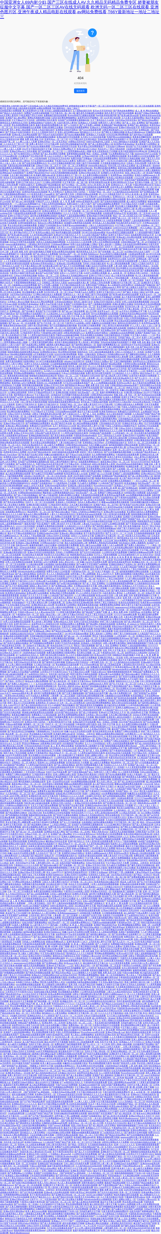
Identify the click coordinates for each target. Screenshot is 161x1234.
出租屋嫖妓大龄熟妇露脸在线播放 (39, 137)
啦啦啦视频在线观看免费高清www (124, 340)
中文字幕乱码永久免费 (79, 672)
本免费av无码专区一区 (103, 230)
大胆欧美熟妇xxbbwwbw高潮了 (124, 385)
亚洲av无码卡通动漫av (13, 1211)
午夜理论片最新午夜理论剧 (22, 273)
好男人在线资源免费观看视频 (135, 302)
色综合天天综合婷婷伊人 (31, 371)
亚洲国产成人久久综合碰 (100, 473)
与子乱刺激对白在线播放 (42, 161)
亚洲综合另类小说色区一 (76, 192)
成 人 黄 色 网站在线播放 (146, 110)
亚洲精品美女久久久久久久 (104, 280)
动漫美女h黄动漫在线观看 (17, 263)
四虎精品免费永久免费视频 (72, 624)
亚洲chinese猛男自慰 (86, 676)
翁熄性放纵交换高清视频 (45, 500)
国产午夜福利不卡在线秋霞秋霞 (19, 208)
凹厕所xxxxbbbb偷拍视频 (121, 290)
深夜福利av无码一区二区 (49, 170)
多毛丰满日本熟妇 (82, 987)
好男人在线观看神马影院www (55, 280)
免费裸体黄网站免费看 (127, 421)
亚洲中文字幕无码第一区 (11, 416)
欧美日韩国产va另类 (13, 397)
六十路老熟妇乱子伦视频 (64, 483)
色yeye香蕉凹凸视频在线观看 (81, 115)
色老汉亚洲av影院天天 (122, 378)
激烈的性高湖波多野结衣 (41, 399)
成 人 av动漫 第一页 (117, 273)
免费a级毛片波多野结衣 (88, 180)
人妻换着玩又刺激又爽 (34, 1213)
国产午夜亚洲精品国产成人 (120, 686)
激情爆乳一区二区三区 (33, 724)
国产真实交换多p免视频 (61, 435)
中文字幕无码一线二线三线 (62, 113)
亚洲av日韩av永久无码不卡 (141, 1116)
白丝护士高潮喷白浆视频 (95, 273)
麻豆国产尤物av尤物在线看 (147, 113)
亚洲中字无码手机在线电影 (67, 643)
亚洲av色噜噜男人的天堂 (111, 180)
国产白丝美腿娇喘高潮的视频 (63, 325)
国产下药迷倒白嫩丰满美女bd (66, 356)
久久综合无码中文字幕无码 (73, 707)
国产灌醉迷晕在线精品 (135, 354)
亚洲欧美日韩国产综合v (81, 1171)
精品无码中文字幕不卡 (43, 256)
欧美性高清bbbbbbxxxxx (18, 626)
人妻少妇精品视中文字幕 (69, 442)
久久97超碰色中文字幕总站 (52, 1204)
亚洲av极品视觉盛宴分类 (14, 552)
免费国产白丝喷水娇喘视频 (36, 113)
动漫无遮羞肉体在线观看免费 (95, 187)
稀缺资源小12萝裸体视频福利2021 (58, 492)
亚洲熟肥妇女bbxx (64, 168)
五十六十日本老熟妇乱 (95, 743)
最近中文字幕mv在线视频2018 (21, 533)
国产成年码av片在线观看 (141, 134)
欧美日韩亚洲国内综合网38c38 (132, 151)
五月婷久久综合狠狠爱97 (116, 1147)
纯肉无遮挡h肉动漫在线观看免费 (24, 390)
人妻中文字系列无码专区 (16, 736)
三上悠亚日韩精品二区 (104, 688)
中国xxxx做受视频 (90, 421)
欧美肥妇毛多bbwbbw (124, 144)
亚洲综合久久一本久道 (121, 185)
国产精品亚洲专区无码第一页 (114, 610)
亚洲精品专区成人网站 (132, 423)
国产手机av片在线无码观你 (17, 132)
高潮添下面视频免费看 (57, 717)
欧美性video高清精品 (40, 180)
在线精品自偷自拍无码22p (22, 633)
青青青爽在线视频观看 (32, 385)
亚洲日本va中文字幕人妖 (11, 306)
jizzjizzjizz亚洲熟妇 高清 (126, 1171)
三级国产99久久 (58, 481)
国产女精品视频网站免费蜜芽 (106, 204)
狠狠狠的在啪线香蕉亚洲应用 (42, 375)
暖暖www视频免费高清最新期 (115, 502)
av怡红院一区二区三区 (60, 860)
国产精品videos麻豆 (60, 512)
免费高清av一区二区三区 (135, 937)
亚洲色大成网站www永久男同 (107, 287)
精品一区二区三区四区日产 (65, 507)
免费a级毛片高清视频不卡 (48, 208)
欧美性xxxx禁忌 (124, 383)
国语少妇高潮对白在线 (92, 368)
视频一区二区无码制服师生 (112, 975)
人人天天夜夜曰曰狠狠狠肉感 (16, 261)
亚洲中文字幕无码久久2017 (28, 182)
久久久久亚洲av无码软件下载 (25, 366)
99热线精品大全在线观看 (102, 299)
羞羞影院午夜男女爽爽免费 (93, 457)
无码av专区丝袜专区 (71, 187)
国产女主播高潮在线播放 (23, 667)
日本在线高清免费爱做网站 (76, 127)
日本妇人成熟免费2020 (73, 550)
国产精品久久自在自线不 (11, 113)
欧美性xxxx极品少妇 (45, 232)
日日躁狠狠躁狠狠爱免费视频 (63, 364)
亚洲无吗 (156, 146)
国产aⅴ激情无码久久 (126, 330)
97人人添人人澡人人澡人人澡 (143, 325)
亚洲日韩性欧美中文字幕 (59, 722)
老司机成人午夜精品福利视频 (40, 387)
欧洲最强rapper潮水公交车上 (91, 736)
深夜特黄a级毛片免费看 (92, 1182)
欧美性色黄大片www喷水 (43, 194)
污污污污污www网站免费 (125, 614)
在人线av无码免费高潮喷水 (86, 1149)
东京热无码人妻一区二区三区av (75, 208)
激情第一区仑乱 (124, 576)
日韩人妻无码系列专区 (80, 280)
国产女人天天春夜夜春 (70, 822)
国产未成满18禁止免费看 (33, 344)
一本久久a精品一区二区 (149, 228)
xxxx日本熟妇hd (151, 1075)
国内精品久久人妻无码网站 (43, 913)
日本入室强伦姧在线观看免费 (123, 261)
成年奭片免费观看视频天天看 (47, 693)
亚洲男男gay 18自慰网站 (121, 175)
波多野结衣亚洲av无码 (143, 576)
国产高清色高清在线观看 (125, 698)
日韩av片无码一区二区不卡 (48, 165)
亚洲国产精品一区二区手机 (105, 505)
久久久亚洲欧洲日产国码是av (117, 824)
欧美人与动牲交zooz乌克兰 (34, 1149)
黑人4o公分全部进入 (53, 156)
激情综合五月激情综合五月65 (13, 123)
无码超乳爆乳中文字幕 (73, 791)
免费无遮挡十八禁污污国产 (79, 204)
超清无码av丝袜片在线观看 (120, 507)
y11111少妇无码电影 (25, 526)
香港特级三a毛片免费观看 (24, 383)
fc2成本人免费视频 (85, 220)
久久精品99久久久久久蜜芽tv (59, 313)
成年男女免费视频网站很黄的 (43, 216)
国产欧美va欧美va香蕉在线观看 (117, 170)
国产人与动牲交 (71, 125)
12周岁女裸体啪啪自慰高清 (61, 767)
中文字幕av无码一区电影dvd (47, 395)
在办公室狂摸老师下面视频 (118, 414)
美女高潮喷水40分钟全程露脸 (110, 306)
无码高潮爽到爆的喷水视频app (144, 502)
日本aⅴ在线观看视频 (36, 617)
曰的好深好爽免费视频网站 (63, 118)
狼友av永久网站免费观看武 (50, 223)
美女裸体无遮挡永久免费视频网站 (90, 177)
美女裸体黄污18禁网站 (145, 144)
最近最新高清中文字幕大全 (26, 779)
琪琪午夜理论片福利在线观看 (83, 674)
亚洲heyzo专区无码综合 (77, 662)
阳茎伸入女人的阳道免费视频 (108, 220)
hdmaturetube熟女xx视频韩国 (59, 330)
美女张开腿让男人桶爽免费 (17, 822)
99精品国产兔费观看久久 (144, 672)
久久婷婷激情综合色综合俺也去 (100, 1001)
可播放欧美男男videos (134, 1197)
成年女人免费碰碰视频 (52, 418)
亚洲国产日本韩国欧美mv (49, 225)
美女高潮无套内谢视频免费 (43, 261)
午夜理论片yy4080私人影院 (77, 323)
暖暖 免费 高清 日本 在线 (97, 385)
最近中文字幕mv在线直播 (47, 521)
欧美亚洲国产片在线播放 (43, 228)
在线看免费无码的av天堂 (114, 213)
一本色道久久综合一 (138, 278)
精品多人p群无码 (82, 313)
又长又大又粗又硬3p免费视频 (44, 805)
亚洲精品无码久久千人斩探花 (51, 239)
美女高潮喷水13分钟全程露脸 (141, 156)
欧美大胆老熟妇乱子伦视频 (104, 151)
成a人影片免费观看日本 (43, 380)
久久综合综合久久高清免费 (78, 239)
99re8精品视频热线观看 (21, 354)
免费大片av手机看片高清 (50, 304)
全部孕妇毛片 (150, 1120)
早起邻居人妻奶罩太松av (69, 686)
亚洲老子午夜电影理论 (43, 259)
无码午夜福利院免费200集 (74, 170)
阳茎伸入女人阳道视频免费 (49, 383)
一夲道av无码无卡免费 (64, 870)
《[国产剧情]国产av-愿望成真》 (14, 1066)
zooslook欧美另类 (43, 877)
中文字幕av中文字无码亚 (23, 120)
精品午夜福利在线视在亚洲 (138, 1032)
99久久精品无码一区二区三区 (42, 430)
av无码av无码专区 (63, 387)
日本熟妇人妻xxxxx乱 (94, 939)
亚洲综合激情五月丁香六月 (68, 175)
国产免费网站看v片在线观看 (44, 760)
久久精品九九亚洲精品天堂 (58, 688)
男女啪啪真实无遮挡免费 (67, 664)
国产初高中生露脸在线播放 (15, 643)
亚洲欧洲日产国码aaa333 (23, 550)
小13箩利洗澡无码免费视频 (114, 552)
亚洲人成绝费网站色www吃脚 (60, 459)
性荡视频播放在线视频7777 (49, 550)
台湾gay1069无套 (90, 156)
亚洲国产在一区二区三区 (105, 371)
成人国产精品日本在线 (36, 220)
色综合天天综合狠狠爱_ (14, 177)
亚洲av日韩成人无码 (100, 590)
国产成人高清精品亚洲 (143, 581)
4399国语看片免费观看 (10, 110)
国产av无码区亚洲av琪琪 (43, 466)
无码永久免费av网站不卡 (64, 149)
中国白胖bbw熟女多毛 (143, 185)
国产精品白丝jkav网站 (148, 120)
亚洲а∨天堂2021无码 (54, 385)
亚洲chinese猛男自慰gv (56, 485)
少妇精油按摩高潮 (134, 149)
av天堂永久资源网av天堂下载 (133, 311)
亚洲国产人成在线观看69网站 (71, 216)
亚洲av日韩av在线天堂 (129, 127)
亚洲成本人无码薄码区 (28, 187)
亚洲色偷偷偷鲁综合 (27, 223)
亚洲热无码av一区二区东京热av (52, 141)
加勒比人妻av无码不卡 (39, 586)
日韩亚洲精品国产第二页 (23, 218)
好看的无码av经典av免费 (124, 619)
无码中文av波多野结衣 (69, 447)
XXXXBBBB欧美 (29, 538)
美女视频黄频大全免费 (103, 206)
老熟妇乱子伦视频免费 (64, 399)
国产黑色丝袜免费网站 (123, 110)
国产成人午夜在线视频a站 (26, 495)
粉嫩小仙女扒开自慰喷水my (52, 497)
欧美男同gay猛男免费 (115, 495)
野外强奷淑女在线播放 (140, 1020)
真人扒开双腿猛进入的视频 (107, 297)
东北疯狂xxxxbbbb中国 (89, 1085)
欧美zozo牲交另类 (104, 595)
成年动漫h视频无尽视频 (40, 251)
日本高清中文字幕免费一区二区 (83, 1046)
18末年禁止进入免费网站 (121, 187)
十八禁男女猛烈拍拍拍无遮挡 (41, 335)
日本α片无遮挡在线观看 (133, 256)
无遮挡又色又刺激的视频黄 (57, 318)
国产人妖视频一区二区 (123, 469)
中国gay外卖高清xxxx (61, 230)
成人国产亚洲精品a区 (128, 488)
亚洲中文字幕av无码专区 (75, 237)
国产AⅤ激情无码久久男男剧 (26, 154)
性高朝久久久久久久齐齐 (115, 765)
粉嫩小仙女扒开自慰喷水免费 (99, 266)
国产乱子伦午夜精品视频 (16, 586)
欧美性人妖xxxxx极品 (30, 328)
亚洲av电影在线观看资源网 (37, 397)
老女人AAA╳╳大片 (15, 490)
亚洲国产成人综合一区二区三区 (142, 765)
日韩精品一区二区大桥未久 (24, 762)
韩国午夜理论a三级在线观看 (83, 1192)
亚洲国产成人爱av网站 (15, 118)
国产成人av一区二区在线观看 (133, 211)
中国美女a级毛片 (27, 185)
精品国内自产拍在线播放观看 (69, 259)
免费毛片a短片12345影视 (118, 189)
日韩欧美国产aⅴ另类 (144, 831)
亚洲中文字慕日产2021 (18, 216)
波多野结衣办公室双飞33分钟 (121, 259)
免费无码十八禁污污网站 (109, 123)
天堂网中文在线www (97, 872)
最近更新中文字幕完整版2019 (55, 817)
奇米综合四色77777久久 (87, 617)
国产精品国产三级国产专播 (94, 612)
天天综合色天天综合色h (59, 158)
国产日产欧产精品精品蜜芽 (32, 1101)
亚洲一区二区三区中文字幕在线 (127, 449)
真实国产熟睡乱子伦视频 (50, 951)
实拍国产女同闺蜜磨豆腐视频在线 (73, 120)
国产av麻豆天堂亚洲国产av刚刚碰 (47, 473)
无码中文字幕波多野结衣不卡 (41, 392)
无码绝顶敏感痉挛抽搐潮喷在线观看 (104, 256)
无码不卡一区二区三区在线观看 (14, 180)
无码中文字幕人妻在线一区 (130, 309)
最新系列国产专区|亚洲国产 (44, 196)
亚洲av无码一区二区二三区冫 (80, 1023)
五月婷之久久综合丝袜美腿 (93, 137)
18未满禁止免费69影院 (89, 364)
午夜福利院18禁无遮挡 (51, 333)
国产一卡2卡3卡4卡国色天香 (114, 161)
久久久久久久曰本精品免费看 (77, 949)
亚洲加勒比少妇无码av (101, 359)
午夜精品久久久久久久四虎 (71, 796)
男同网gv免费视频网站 (24, 373)
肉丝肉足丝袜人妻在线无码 (25, 726)
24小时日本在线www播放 (93, 232)
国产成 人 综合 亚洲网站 (133, 123)
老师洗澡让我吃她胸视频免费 (131, 168)
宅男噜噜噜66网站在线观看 (16, 1194)
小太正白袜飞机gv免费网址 (146, 177)
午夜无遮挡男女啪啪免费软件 (67, 340)
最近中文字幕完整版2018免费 (132, 660)
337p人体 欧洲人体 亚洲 (98, 185)
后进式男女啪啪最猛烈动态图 (73, 144)
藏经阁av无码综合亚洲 (50, 187)
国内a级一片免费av (40, 626)
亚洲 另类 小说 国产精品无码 (59, 268)
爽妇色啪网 (50, 583)
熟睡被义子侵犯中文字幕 (145, 686)
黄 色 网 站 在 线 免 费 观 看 (119, 557)
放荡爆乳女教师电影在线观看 (77, 223)
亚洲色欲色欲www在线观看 (34, 192)
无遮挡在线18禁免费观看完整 (21, 165)
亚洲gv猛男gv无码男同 (96, 316)
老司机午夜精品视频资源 (65, 342)
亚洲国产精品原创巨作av (37, 172)
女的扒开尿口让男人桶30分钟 (79, 576)
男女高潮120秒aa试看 (139, 139)
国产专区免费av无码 (105, 330)
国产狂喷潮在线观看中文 (139, 368)
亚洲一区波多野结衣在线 (58, 781)
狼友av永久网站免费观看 (41, 302)
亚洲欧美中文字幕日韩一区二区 (125, 282)
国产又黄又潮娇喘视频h (14, 206)
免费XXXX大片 (94, 170)
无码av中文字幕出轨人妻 (37, 645)
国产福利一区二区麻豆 (140, 638)
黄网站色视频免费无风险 (38, 118)
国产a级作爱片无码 (65, 194)
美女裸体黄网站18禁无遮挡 (98, 469)
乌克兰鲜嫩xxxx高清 (98, 445)
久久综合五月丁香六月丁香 (15, 144)
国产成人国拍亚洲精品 (25, 574)
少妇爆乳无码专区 (93, 796)
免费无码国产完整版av (81, 158)
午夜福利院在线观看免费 (24, 213)
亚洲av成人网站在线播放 (16, 426)
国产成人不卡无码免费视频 (71, 266)
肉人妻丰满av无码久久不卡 (22, 232)
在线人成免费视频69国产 (11, 523)
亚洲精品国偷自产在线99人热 (42, 123)
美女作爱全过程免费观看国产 (91, 146)
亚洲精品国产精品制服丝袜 (113, 125)
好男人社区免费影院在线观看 (112, 156)
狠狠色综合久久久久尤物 (110, 430)
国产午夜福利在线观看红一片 (128, 497)
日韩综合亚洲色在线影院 (126, 230)
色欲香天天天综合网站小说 (60, 177)
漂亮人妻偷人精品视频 (20, 130)
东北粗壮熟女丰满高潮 (32, 555)
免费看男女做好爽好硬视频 (87, 459)
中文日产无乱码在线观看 (11, 230)
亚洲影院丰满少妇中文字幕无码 (43, 796)
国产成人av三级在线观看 (23, 201)
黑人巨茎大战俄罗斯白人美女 (107, 598)
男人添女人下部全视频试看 (115, 278)
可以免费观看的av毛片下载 (120, 154)
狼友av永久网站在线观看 (142, 189)
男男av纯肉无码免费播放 (45, 247)
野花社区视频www (30, 743)
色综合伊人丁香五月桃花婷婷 (111, 149)
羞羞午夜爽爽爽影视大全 (82, 297)
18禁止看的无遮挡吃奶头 (109, 586)
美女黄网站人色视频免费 (65, 1056)
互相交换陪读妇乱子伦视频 (116, 335)
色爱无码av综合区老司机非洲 (125, 270)
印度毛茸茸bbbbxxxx (77, 1097)
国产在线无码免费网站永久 (34, 163)
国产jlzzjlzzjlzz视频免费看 (38, 146)
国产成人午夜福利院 (48, 495)
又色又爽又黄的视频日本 (21, 175)
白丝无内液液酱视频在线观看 (63, 172)
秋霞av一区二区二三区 (48, 275)
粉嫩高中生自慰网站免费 (14, 638)
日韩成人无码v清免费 (136, 163)
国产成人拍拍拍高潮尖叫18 (34, 705)
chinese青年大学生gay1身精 (35, 1039)
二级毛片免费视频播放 (119, 858)
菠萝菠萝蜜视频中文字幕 (144, 595)
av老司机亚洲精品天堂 (62, 1206)
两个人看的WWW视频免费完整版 (67, 903)
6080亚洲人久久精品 (143, 507)
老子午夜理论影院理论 (93, 533)
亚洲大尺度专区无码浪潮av (119, 457)
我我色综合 (82, 352)
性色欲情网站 (100, 629)
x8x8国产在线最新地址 (41, 483)
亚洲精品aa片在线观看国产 (12, 172)
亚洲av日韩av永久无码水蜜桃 (23, 151)
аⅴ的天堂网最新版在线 (23, 877)
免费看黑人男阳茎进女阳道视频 (56, 287)
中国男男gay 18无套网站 (140, 612)
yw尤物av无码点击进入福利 (137, 251)
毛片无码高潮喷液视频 (15, 567)
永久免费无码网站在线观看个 (95, 175)
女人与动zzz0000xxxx (15, 894)
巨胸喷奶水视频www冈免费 (140, 552)
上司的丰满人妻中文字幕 (51, 237)
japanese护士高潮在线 (58, 428)
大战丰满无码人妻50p (67, 123)
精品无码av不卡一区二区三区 (57, 347)
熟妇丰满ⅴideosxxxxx (128, 1118)
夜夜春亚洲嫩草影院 (141, 137)
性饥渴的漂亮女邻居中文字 (128, 223)
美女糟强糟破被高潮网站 (129, 925)
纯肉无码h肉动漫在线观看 (50, 538)
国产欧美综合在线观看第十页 (31, 509)
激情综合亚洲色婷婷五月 (129, 323)
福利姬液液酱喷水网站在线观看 (110, 199)
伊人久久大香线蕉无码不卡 (44, 132)
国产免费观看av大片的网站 (20, 1173)
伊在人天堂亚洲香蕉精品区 (56, 738)
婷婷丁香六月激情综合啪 (128, 528)
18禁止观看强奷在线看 (82, 629)
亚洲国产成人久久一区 (120, 218)
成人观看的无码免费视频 (31, 578)
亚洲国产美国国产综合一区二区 (26, 418)
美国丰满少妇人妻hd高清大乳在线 (35, 1151)
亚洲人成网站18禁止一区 (96, 755)
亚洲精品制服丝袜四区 (39, 435)
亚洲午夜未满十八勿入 (76, 941)
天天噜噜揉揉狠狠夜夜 (144, 533)
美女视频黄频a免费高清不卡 (103, 538)
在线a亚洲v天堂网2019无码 (37, 230)
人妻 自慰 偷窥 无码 (19, 251)
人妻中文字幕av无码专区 (72, 614)
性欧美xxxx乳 (22, 545)
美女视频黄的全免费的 (13, 249)
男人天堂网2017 (55, 192)
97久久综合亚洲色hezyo (132, 509)
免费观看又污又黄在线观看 (48, 316)
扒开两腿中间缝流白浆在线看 (75, 395)
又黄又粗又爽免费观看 (134, 617)
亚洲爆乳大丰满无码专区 (112, 172)
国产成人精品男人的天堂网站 (114, 375)
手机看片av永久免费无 (65, 161)
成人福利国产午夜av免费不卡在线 (53, 660)
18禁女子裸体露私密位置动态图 (46, 414)
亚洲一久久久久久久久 (124, 1144)
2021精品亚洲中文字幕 (131, 409)
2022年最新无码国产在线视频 (87, 476)
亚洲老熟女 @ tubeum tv (127, 624)
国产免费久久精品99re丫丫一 (137, 545)
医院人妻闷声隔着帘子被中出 (63, 461)
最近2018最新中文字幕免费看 (77, 1030)
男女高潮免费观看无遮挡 (23, 125)
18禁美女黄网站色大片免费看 (136, 1011)
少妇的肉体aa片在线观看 (127, 531)
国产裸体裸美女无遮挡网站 (134, 777)
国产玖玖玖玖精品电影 (90, 552)
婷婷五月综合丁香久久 (136, 387)
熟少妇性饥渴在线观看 (76, 1104)
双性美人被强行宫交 (83, 302)
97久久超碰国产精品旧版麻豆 (98, 228)
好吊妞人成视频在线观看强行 (58, 110)
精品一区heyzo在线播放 (79, 531)
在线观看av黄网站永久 (15, 512)
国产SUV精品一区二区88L (74, 185)
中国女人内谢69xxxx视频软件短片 (71, 256)
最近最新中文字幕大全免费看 (128, 299)
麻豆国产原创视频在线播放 (36, 199)
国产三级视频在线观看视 (99, 304)
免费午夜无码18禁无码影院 (98, 373)
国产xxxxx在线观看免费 (90, 130)
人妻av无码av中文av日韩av (147, 872)
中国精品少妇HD (110, 471)
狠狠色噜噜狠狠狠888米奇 (119, 672)
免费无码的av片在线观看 (81, 371)
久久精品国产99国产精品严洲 (146, 414)
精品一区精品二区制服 (96, 154)
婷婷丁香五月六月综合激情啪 (20, 703)
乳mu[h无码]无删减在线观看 (28, 287)
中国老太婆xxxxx (25, 612)
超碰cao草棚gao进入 (81, 848)
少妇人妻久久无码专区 (106, 337)
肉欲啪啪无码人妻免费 (117, 356)
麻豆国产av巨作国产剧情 (47, 273)
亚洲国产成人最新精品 (137, 125)
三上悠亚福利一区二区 (122, 433)
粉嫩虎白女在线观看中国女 (104, 323)
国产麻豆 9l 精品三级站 (133, 292)
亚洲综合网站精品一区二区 (70, 547)
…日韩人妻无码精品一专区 (38, 903)
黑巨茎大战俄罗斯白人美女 (129, 808)
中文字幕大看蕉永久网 (30, 266)
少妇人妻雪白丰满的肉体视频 (115, 325)
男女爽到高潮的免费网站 (105, 168)
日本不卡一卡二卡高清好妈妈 (33, 158)
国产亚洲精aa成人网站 (61, 586)
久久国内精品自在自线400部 (125, 192)
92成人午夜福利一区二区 (106, 571)
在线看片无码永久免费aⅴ (97, 361)
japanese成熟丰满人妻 (78, 282)
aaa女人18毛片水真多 (33, 485)
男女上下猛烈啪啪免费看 (90, 213)
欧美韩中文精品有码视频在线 (68, 729)
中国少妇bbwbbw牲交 (108, 676)
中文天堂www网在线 (83, 607)
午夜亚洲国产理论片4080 (30, 115)
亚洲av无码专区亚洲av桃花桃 (79, 602)
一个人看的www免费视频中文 (26, 204)
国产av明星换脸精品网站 (114, 796)
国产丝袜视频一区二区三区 (50, 151)
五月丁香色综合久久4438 (102, 120)
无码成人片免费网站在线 (23, 316)
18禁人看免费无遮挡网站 (139, 161)
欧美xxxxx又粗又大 (138, 540)
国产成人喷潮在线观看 (83, 516)
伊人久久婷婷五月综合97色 (24, 540)
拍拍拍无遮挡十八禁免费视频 (84, 817)
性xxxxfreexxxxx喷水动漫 (92, 1032)
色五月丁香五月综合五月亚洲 (98, 614)
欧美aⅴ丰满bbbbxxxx (135, 132)
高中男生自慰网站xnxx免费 (12, 220)
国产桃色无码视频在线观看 (37, 972)
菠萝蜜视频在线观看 (76, 154)
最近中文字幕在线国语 (103, 1171)
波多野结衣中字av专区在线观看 (135, 344)
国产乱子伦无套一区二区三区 (50, 323)
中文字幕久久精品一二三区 (127, 225)
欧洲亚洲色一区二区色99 (138, 213)
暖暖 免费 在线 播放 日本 (31, 139)
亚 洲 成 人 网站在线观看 (81, 925)
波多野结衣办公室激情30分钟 (54, 359)
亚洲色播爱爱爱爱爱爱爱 (21, 440)
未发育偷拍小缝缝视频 (56, 349)
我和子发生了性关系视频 (14, 753)
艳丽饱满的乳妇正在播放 (148, 521)
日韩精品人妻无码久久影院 (54, 282)
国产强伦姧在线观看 (56, 590)
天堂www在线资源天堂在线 (63, 146)
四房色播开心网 (74, 328)
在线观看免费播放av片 (88, 461)
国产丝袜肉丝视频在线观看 (112, 201)
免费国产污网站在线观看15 (110, 492)
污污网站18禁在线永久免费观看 (47, 294)
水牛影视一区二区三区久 (73, 588)
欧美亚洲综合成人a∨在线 (75, 473)
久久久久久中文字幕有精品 (110, 1013)
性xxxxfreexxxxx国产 (103, 485)
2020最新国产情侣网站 (140, 610)
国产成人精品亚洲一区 (83, 407)
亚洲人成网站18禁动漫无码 (28, 321)
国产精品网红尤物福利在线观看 (100, 624)
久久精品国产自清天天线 (89, 915)
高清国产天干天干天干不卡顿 (77, 218)
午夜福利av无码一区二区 (83, 306)
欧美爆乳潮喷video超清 (44, 175)
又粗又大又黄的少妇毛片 (142, 263)
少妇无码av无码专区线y (126, 120)
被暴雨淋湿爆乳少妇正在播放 (42, 545)
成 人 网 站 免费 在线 (118, 612)
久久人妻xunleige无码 (44, 612)
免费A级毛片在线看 (112, 1166)
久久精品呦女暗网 (34, 564)
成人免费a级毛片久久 (150, 1194)
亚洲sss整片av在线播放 (115, 512)
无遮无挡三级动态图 (9, 333)
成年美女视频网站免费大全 (34, 827)
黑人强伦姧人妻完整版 (88, 342)
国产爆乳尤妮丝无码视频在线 (124, 590)
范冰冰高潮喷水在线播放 (91, 335)
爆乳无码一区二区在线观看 (24, 270)
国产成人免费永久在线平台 (134, 287)
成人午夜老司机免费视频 (122, 275)
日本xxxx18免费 (7, 268)
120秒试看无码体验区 (114, 960)
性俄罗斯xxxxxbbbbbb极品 (119, 137)
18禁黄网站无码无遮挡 (46, 120)
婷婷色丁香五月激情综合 (91, 452)
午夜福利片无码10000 (90, 375)
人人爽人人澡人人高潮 (26, 141)
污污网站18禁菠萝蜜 (51, 182)
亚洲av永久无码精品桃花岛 (70, 196)
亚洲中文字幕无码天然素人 (142, 588)
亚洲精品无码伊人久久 (59, 297)
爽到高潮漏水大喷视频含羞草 (112, 399)
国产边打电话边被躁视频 (29, 1018)
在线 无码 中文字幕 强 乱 (47, 189)
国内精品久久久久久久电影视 (47, 299)
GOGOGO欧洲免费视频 (117, 134)
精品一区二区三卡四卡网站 (28, 1013)
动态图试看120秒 (50, 266)
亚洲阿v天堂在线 (108, 421)
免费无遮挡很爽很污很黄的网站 (26, 280)
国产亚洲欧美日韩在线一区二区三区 (57, 390)
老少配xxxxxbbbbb (144, 208)
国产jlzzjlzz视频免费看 (74, 134)
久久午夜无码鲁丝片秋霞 (70, 1139)
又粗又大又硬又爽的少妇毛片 (34, 297)
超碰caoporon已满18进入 (38, 206)
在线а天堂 (150, 593)
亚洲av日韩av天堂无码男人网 (141, 399)
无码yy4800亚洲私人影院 (21, 500)
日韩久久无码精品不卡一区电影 (129, 352)
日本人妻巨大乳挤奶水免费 (76, 1163)
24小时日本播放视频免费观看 (49, 361)
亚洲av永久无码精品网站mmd (103, 127)
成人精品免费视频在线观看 (85, 423)
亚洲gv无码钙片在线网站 (133, 435)
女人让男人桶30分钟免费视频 (59, 607)
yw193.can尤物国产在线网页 (35, 906)
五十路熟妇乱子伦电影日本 (48, 528)
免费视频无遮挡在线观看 (55, 115)
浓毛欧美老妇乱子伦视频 (28, 409)
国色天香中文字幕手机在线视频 (118, 113)
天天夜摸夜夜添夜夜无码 (14, 989)
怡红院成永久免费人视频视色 (146, 170)
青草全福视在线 (112, 815)
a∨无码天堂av (130, 130)
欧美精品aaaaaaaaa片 (68, 913)
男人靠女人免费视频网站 (82, 1034)
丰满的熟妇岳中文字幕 (36, 177)
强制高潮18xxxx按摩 (90, 380)
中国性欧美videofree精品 (85, 435)
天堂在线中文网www (115, 146)
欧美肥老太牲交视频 (129, 949)
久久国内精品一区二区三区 (94, 438)
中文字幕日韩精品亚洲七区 (72, 285)
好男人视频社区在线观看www (115, 1020)
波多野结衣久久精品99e (120, 402)
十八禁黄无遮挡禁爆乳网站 (40, 342)
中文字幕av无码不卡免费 (132, 204)
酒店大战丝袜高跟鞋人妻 (14, 387)
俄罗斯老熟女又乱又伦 (86, 251)
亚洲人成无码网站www (68, 132)
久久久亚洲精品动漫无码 (140, 903)
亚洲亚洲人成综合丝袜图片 (80, 485)
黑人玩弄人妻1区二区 (83, 598)
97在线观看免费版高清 (20, 569)
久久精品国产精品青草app (144, 452)
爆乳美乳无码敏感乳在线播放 (89, 113)
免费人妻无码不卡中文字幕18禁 (44, 144)
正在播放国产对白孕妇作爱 (30, 156)
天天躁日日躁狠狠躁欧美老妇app (87, 278)
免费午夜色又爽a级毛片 (18, 399)
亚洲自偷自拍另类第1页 (29, 359)
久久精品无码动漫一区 (145, 196)
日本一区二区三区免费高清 (74, 165)
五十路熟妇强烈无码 (82, 110)
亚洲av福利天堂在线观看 (68, 137)
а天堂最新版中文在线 (43, 354)
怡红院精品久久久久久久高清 (36, 557)
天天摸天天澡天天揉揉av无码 (89, 247)
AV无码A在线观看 (81, 249)
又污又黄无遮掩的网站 (39, 481)
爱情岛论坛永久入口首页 (23, 769)
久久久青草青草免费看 (135, 767)
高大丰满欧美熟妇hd (143, 290)
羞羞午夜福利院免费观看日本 (49, 125)
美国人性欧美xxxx (99, 831)
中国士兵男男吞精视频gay (53, 204)
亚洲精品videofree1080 (47, 533)
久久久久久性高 (70, 213)
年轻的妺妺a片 (18, 602)
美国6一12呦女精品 (87, 354)
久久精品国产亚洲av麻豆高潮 (53, 366)
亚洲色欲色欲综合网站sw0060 (17, 228)
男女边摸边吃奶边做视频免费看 (22, 225)
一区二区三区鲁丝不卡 (97, 581)
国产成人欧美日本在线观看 (12, 428)
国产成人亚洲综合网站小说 (100, 144)
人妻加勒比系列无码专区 (38, 244)
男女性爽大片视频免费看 (126, 206)
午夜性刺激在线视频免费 (100, 679)
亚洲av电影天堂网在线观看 (99, 216)
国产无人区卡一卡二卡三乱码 (81, 309)
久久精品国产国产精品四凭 (110, 483)
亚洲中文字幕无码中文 (26, 404)
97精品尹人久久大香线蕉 (47, 201)
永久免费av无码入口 (33, 1180)
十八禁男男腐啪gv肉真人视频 (77, 151)
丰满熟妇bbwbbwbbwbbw (29, 492)
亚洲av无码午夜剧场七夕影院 (107, 302)
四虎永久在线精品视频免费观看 (50, 242)
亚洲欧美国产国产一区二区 (28, 817)
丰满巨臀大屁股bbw (133, 392)
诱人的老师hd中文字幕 (33, 110)
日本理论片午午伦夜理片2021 (53, 672)
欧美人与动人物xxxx (34, 249)
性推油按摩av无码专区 (137, 860)
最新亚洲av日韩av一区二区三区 (115, 461)
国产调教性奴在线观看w (100, 449)
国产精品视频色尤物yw (16, 812)
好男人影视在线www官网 (106, 812)
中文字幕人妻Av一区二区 (139, 736)
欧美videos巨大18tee (86, 149)
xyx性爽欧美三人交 (12, 459)
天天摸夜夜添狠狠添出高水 (112, 163)
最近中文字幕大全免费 (102, 321)
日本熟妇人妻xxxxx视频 (18, 302)
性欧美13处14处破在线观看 (37, 803)
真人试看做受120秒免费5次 (120, 285)
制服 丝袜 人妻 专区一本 (21, 256)
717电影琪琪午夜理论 (30, 333)
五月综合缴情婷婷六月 (51, 409)
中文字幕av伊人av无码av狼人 (98, 196)
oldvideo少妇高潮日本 (74, 361)
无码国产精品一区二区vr (100, 192)
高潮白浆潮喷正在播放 (52, 127)
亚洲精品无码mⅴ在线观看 (34, 459)
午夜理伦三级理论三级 (123, 208)
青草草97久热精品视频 (129, 158)
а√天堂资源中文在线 (82, 206)
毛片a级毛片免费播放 (77, 481)
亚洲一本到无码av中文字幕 (22, 863)
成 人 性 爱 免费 (67, 201)
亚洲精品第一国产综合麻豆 (22, 311)
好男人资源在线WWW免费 (89, 710)
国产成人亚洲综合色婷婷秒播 (58, 249)
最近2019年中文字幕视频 (21, 1001)
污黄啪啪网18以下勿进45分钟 (106, 509)
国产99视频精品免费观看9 (37, 423)
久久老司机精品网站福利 (41, 235)
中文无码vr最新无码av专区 (19, 449)
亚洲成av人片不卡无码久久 (36, 306)
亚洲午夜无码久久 (22, 624)
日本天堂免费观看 (15, 421)
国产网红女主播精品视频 (112, 132)
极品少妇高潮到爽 (100, 218)
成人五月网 (91, 311)
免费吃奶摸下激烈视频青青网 (67, 1044)
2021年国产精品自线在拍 (148, 330)
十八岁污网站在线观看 (134, 578)
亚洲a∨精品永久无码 (150, 473)
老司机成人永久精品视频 (103, 223)
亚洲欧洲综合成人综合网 (42, 605)
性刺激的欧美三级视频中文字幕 (76, 528)
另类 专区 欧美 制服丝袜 (129, 526)
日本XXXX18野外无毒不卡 (17, 896)
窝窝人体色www (23, 939)
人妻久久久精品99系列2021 (101, 225)
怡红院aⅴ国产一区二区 (69, 254)
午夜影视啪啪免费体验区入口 (16, 194)
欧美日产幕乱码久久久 (40, 1197)
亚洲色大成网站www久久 (127, 707)
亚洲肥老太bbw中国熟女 (66, 130)
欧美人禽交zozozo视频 (90, 545)
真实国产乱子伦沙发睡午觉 (138, 146)
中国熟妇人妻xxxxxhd (40, 516)
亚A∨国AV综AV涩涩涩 (137, 199)
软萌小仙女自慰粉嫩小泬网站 (83, 244)
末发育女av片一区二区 (61, 206)
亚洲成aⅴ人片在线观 (87, 123)
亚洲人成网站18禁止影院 (140, 356)
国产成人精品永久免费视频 (45, 254)
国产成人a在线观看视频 (38, 894)
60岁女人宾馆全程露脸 (88, 466)
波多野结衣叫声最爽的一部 (89, 118)
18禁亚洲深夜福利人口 (112, 130)
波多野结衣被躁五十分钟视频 (68, 851)
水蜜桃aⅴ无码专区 (76, 141)
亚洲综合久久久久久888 (11, 514)
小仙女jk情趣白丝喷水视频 (58, 1132)
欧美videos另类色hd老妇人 (106, 211)
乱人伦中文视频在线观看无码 (61, 163)
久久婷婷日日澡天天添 (111, 380)
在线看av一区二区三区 (22, 1008)
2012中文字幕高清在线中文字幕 (37, 149)
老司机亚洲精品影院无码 (23, 588)
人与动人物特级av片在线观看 (124, 141)
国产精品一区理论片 (150, 340)
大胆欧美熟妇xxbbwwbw (101, 395)
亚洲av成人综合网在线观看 (24, 134)
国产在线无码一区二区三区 (58, 1202)
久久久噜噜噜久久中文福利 (125, 679)
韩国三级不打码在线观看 (87, 163)
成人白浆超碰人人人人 (92, 887)
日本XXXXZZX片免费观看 (125, 228)
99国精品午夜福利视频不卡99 (140, 328)
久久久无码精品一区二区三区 (131, 1101)
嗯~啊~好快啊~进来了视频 (145, 667)
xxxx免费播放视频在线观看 (138, 495)
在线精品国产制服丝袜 (144, 285)
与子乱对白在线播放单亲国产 (76, 383)
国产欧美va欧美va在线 (127, 115)
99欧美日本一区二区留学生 (106, 390)
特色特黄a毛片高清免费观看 (147, 304)
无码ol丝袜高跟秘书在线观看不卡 (112, 139)
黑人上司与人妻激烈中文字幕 (61, 220)
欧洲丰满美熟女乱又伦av (122, 182)
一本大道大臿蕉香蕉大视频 (84, 719)
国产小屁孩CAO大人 (71, 414)
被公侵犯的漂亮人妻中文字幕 (90, 426)
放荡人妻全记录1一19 (135, 172)
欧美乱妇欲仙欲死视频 (116, 736)
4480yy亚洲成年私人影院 (98, 141)
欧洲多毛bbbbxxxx (89, 254)
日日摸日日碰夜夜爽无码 (34, 1046)
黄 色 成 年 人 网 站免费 (61, 199)
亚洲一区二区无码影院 (26, 1163)
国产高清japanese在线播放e (143, 741)
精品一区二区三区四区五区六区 (127, 216)
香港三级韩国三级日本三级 (34, 629)
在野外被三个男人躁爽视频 (82, 574)
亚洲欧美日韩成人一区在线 (145, 266)
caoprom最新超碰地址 (15, 244)
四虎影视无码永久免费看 (14, 452)
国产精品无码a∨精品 (89, 927)
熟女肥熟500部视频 (67, 352)
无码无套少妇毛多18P (45, 471)
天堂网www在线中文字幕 (51, 543)
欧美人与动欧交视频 (110, 879)
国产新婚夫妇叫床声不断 (130, 249)
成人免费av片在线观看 (61, 516)
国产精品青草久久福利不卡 (76, 270)
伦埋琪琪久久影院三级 (15, 676)
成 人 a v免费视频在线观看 (103, 383)
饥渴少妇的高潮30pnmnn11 (126, 631)
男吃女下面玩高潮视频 (105, 416)
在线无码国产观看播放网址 (136, 180)
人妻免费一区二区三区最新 (130, 280)
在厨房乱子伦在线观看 (148, 426)
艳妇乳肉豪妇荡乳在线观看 (63, 180)
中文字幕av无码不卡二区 (14, 858)
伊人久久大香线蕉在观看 (99, 366)
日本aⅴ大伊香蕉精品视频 (25, 275)
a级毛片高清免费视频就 (25, 707)
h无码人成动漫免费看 (78, 798)
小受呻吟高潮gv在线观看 (86, 194)
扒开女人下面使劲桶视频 (105, 555)
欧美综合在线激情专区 (128, 602)
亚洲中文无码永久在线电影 (36, 364)
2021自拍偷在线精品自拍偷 (99, 521)
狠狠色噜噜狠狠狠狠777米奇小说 (48, 449)
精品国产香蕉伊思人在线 (124, 1063)
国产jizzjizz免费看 (72, 156)
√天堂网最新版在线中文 (116, 442)
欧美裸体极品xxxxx (112, 851)
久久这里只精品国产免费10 (94, 235)
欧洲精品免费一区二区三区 (53, 328)
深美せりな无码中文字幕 (71, 273)
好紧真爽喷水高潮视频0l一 (12, 168)
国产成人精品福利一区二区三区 (52, 600)
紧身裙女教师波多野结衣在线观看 (37, 712)
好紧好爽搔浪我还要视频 (95, 259)
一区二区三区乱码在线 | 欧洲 (58, 476)
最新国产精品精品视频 (111, 364)
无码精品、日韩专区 (85, 734)
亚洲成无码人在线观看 (129, 471)
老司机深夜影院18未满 (99, 182)
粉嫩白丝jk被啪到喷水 (130, 390)
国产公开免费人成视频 (89, 125)
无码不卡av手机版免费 (106, 309)
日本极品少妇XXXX (113, 887)
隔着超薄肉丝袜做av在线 (14, 325)
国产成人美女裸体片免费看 (52, 154)
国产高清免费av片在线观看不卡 (30, 313)
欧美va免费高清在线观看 (63, 251)
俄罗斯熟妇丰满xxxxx (75, 385)
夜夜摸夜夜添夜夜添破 (17, 375)
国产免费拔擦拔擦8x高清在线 (74, 519)
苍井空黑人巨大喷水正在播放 (121, 165)
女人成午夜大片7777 (39, 925)
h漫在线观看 (26, 254)
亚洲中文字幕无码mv (81, 681)
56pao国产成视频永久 (94, 903)
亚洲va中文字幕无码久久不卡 (67, 235)
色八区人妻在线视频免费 (118, 263)
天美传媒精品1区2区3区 (129, 418)
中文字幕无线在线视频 (38, 987)
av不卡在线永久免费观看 (47, 619)
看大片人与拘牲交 (42, 691)
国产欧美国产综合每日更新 (67, 368)
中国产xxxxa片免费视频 (18, 650)
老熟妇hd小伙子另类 (59, 490)
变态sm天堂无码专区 (102, 110)
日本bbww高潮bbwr (60, 244)
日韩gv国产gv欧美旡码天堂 (47, 433)
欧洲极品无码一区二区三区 (144, 562)
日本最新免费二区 (56, 602)
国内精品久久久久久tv (90, 132)
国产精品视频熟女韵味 (66, 466)
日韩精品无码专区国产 (60, 306)
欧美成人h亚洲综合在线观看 (120, 177)
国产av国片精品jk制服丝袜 (69, 583)
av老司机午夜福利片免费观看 (142, 375)
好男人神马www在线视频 (135, 657)
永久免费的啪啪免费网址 (103, 454)
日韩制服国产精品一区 (81, 428)
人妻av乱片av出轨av (90, 523)
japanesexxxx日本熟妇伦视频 (128, 607)
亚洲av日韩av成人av (114, 1032)
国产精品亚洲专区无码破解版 (89, 705)
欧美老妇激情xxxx (22, 196)
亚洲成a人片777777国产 (125, 485)
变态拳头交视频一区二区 (146, 182)
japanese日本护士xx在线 (11, 137)
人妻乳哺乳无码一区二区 (100, 662)
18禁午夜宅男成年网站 (37, 325)
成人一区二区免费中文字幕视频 (40, 168)
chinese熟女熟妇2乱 (97, 165)
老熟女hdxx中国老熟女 (122, 626)
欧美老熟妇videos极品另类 (106, 882)
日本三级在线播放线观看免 (101, 352)
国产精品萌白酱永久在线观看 (104, 249)
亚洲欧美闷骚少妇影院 (66, 392)
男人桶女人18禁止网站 (28, 953)
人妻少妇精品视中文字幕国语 (45, 569)
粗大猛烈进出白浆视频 (114, 705)
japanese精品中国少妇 (106, 349)
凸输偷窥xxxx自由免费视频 (72, 189)
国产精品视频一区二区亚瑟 (100, 559)
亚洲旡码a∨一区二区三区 (56, 139)
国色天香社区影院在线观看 (93, 356)
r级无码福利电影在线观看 (58, 944)
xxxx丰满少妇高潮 (111, 118)
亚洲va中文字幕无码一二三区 (23, 170)
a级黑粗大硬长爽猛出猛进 (58, 344)
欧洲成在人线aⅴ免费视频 (27, 543)
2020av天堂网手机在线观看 (22, 242)
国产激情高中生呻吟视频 (53, 662)
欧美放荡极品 (130, 483)
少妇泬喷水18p (21, 356)
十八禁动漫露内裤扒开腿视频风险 (23, 488)
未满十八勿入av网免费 (112, 545)
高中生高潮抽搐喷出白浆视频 (27, 127)
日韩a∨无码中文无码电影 (19, 414)
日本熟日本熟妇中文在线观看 (106, 1025)
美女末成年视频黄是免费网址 (127, 559)
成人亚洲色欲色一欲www (147, 165)
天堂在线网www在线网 (101, 208)
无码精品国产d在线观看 (100, 433)
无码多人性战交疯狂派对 (42, 130)
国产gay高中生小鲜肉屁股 (83, 337)
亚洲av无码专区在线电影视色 (41, 552)
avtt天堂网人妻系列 (9, 115)
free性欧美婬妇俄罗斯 (106, 115)
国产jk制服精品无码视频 (16, 815)
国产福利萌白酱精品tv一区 (83, 344)
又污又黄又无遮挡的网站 (132, 118)
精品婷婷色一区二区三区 (145, 187)
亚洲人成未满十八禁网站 (109, 244)
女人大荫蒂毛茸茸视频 (24, 189)
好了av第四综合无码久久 (27, 655)
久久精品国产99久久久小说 (115, 710)
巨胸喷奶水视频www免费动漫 (17, 380)
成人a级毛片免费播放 (136, 201)
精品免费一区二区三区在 (106, 567)
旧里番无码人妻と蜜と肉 (101, 1163)
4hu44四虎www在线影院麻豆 (129, 464)
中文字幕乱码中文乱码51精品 (82, 139)
